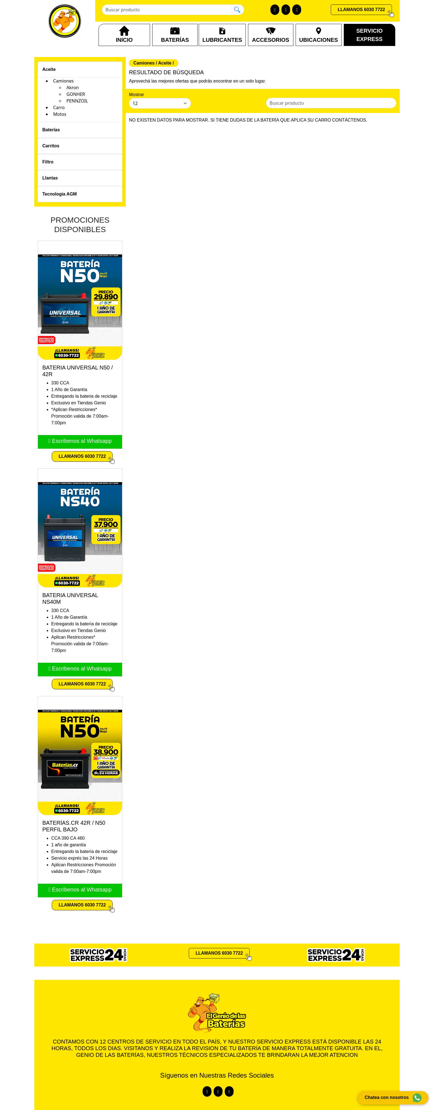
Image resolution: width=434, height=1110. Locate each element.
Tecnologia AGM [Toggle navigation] (59, 194)
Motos (59, 114)
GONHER (75, 94)
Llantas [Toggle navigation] (50, 178)
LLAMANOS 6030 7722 (361, 9)
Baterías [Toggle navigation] (51, 129)
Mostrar (136, 94)
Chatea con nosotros (393, 1097)
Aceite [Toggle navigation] (49, 69)
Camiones (63, 81)
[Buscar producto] (166, 9)
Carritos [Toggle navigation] (50, 145)
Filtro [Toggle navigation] (47, 162)
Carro (59, 107)
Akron (72, 87)
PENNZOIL (77, 101)
